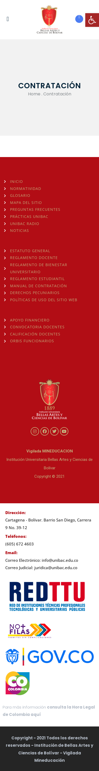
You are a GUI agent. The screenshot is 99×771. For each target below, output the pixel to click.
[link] (92, 20)
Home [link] (34, 94)
